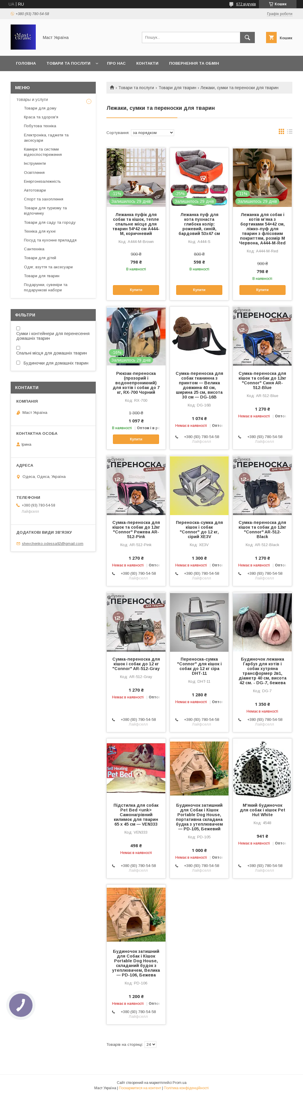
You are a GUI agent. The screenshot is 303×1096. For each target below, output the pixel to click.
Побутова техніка (40, 126)
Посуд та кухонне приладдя (50, 240)
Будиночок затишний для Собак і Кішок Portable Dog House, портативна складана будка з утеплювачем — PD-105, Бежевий (199, 817)
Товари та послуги (68, 63)
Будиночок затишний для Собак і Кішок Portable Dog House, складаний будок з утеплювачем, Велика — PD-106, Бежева (136, 963)
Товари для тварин (177, 87)
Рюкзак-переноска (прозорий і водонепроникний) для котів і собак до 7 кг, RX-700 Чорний (136, 383)
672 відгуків (246, 4)
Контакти (147, 63)
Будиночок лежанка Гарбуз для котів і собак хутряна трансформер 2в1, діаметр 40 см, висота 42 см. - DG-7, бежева (262, 671)
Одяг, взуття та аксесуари (48, 267)
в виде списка (289, 133)
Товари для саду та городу (50, 222)
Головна (26, 63)
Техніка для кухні (40, 231)
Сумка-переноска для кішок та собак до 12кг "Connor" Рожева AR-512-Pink (136, 529)
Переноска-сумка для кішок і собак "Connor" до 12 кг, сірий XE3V (199, 529)
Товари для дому (40, 108)
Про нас (116, 63)
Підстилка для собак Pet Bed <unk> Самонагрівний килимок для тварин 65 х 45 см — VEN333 (136, 815)
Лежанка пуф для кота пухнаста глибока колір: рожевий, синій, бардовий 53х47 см (199, 224)
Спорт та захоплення (43, 199)
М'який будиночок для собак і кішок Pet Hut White (262, 810)
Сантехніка (34, 249)
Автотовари (35, 190)
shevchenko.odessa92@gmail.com (52, 543)
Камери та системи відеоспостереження (43, 152)
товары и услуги (32, 99)
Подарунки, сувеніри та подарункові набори (45, 287)
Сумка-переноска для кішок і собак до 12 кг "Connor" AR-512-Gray (136, 664)
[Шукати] (247, 37)
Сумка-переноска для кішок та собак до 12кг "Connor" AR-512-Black (262, 529)
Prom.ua (180, 1083)
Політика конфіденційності (186, 1088)
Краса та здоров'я (41, 117)
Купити (136, 290)
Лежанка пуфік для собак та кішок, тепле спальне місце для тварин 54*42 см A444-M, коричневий (136, 224)
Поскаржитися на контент (140, 1088)
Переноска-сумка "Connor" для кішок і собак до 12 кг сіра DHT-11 (199, 666)
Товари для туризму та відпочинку (45, 210)
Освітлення (34, 172)
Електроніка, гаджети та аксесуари (46, 138)
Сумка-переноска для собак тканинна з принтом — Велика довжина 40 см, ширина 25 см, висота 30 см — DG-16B (199, 385)
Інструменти (35, 163)
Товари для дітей (40, 258)
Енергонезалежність (42, 181)
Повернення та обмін (194, 63)
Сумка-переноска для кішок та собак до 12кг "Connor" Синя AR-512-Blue (262, 380)
